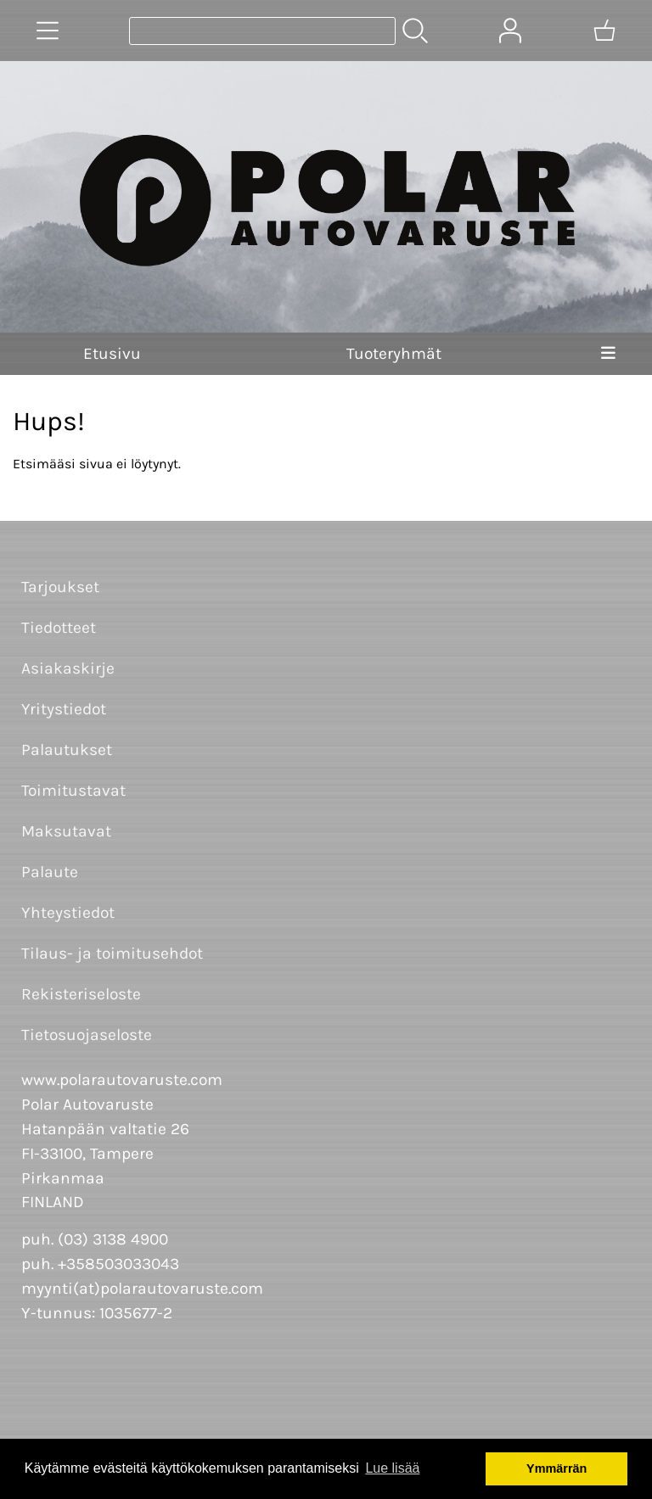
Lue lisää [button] (392, 1468)
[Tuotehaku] (262, 31)
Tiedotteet (58, 627)
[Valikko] (608, 354)
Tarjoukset (60, 586)
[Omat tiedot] (510, 30)
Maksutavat (66, 831)
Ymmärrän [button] (556, 1468)
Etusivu (112, 353)
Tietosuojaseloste (86, 1034)
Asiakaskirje (68, 668)
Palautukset (66, 749)
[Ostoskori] (604, 30)
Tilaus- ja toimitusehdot (112, 953)
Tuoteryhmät (393, 353)
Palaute (49, 871)
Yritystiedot (63, 709)
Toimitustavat (73, 790)
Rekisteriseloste (81, 994)
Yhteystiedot (68, 912)
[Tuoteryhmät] (47, 30)
